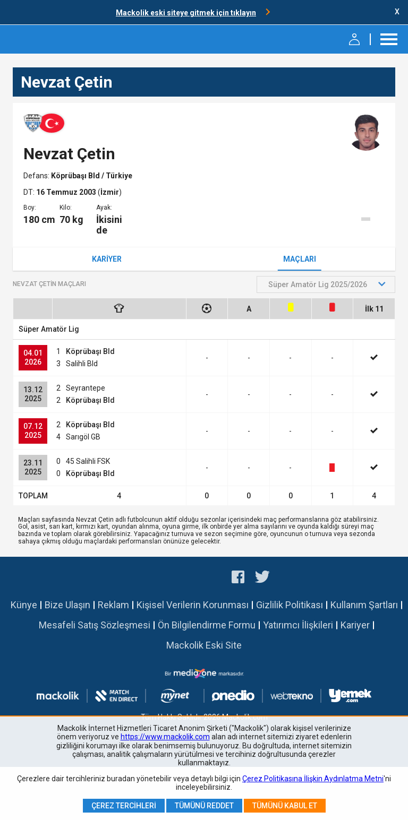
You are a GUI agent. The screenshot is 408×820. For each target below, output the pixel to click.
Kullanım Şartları (364, 604)
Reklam (113, 604)
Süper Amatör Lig (49, 329)
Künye (24, 604)
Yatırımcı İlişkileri (298, 625)
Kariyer (107, 259)
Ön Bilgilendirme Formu (207, 625)
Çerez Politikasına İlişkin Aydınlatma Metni (313, 778)
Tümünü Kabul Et (284, 805)
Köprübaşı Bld (76, 175)
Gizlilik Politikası (289, 604)
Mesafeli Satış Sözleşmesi (94, 625)
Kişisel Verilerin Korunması (193, 604)
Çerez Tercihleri (123, 805)
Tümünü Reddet (204, 805)
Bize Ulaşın (67, 604)
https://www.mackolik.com (165, 736)
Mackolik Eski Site (204, 645)
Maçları (299, 259)
